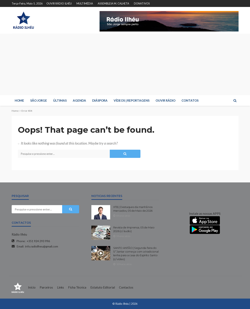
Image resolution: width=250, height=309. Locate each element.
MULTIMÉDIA (84, 3)
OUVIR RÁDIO (165, 100)
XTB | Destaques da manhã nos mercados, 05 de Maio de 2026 (133, 208)
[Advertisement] (125, 64)
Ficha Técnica (77, 287)
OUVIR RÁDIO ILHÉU (59, 3)
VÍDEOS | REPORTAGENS (131, 100)
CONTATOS (190, 100)
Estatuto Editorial (102, 287)
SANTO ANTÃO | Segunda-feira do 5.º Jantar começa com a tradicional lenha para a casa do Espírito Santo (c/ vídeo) (136, 253)
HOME (19, 100)
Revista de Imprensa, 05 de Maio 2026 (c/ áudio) (134, 229)
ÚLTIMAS (60, 100)
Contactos (126, 287)
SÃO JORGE (38, 100)
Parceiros (46, 287)
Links (60, 287)
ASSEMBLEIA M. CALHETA (113, 3)
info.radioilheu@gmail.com (41, 246)
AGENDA (79, 100)
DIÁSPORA (100, 100)
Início (32, 287)
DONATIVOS (142, 3)
